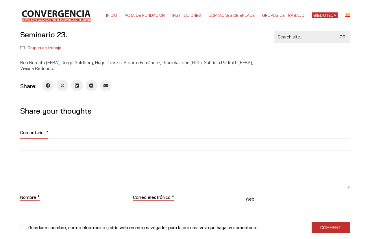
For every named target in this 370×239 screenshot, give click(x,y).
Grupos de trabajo (44, 47)
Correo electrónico (153, 197)
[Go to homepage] (56, 15)
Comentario (34, 132)
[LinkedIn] (77, 85)
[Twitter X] (62, 85)
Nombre (30, 197)
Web (250, 199)
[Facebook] (48, 85)
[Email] (106, 85)
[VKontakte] (91, 85)
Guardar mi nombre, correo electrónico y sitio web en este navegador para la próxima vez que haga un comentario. (142, 227)
